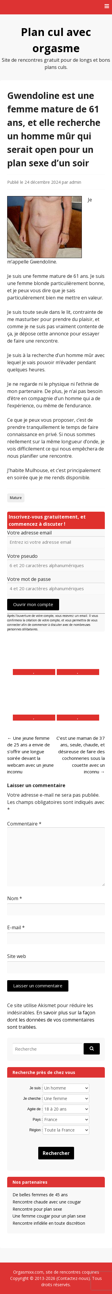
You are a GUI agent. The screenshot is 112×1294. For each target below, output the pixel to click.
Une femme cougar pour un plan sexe (49, 1216)
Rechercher (56, 1153)
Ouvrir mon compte (33, 604)
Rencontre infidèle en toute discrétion (49, 1223)
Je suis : (36, 1088)
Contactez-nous (73, 1278)
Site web (16, 956)
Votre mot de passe (29, 579)
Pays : (38, 1119)
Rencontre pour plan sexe (37, 1209)
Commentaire (24, 823)
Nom (14, 898)
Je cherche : (32, 1098)
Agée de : (34, 1109)
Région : (36, 1130)
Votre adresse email (29, 532)
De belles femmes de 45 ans (40, 1194)
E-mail (16, 927)
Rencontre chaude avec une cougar (47, 1202)
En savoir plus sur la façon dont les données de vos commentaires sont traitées (51, 1019)
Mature (16, 497)
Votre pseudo (22, 556)
